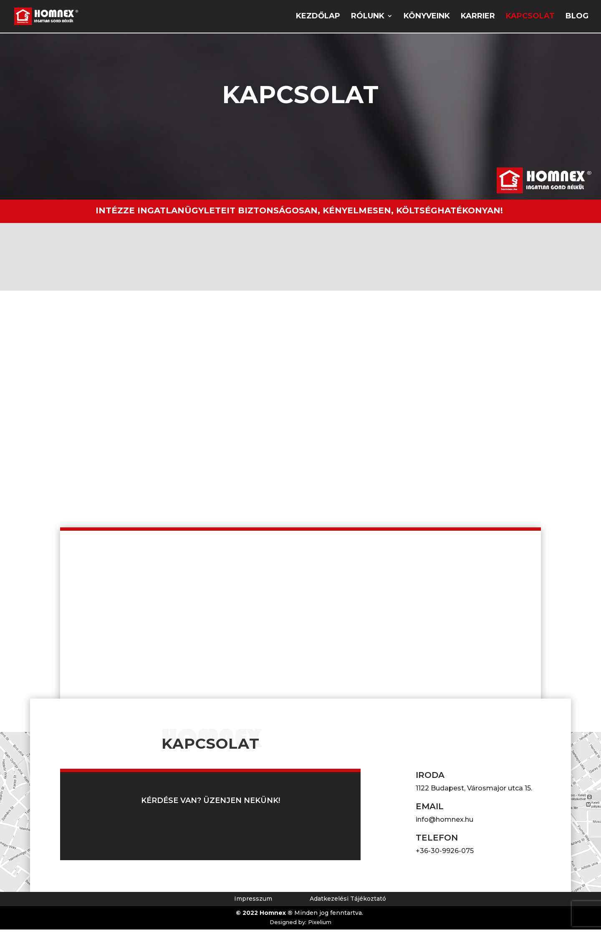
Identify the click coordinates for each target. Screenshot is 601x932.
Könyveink (427, 17)
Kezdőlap (318, 17)
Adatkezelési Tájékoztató (348, 901)
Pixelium (319, 925)
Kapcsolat (530, 17)
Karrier (478, 17)
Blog (577, 17)
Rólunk (367, 17)
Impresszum (253, 901)
